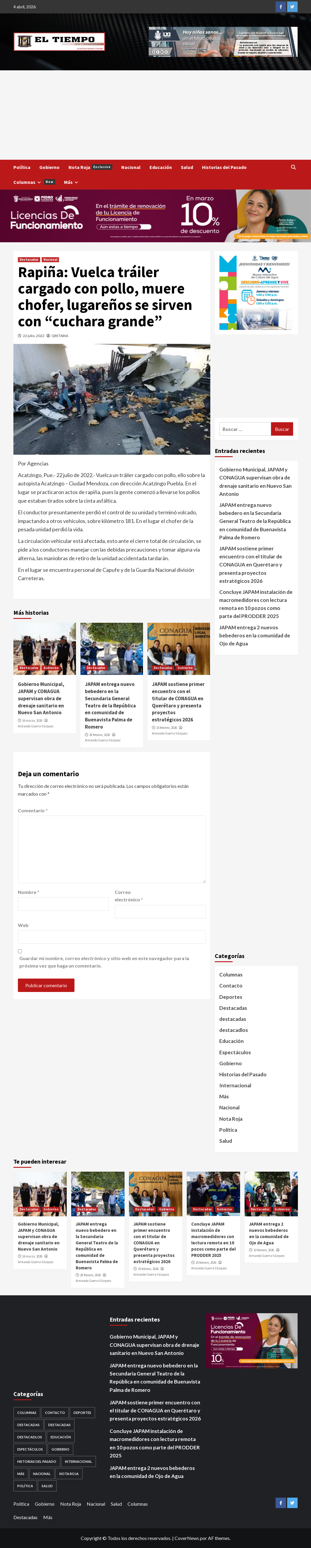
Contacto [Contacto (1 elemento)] (55, 1413)
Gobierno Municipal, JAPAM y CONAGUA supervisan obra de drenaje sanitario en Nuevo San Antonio (41, 698)
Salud (187, 167)
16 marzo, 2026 (32, 720)
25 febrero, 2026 (166, 728)
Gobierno (49, 167)
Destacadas (29, 259)
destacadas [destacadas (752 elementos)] (59, 1425)
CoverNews (187, 1538)
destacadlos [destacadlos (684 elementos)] (29, 1437)
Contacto (230, 985)
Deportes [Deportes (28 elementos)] (82, 1413)
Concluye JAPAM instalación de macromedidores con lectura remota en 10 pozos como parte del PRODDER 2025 (256, 604)
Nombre (28, 892)
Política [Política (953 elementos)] (25, 1486)
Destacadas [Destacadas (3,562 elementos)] (28, 1425)
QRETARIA (60, 335)
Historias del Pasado (224, 167)
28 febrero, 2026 (99, 735)
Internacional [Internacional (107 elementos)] (78, 1461)
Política (21, 167)
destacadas (232, 1019)
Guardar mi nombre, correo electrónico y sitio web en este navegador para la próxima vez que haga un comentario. (104, 962)
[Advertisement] (155, 115)
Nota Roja (90, 167)
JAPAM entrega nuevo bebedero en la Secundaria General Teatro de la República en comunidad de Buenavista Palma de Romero (110, 705)
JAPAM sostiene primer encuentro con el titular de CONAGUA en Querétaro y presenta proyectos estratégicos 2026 (178, 702)
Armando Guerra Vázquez (36, 726)
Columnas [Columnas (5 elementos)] (26, 1413)
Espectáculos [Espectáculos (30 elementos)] (30, 1449)
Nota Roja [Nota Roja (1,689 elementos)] (69, 1474)
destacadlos (233, 1030)
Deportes (230, 997)
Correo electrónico (129, 896)
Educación (161, 167)
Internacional (235, 1085)
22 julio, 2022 (33, 335)
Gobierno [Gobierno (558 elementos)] (60, 1449)
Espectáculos (235, 1052)
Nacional (131, 167)
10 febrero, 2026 (264, 1250)
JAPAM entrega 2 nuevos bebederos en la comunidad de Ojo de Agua (254, 635)
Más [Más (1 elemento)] (20, 1474)
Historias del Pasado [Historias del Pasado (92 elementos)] (36, 1461)
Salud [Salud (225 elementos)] (47, 1486)
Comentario (33, 810)
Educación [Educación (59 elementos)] (61, 1437)
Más (72, 182)
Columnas (34, 182)
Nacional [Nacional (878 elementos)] (42, 1474)
